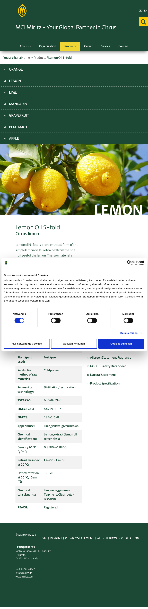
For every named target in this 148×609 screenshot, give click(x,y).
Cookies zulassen (121, 343)
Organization (47, 46)
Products (70, 46)
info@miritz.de (24, 574)
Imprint (56, 539)
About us (25, 46)
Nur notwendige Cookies (27, 343)
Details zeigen (128, 333)
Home (25, 58)
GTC (45, 539)
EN (145, 10)
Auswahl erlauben (74, 343)
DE (140, 10)
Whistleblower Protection (120, 539)
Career (88, 46)
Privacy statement (81, 539)
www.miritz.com (24, 578)
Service (105, 46)
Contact (123, 46)
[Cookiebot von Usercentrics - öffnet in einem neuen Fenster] (129, 262)
